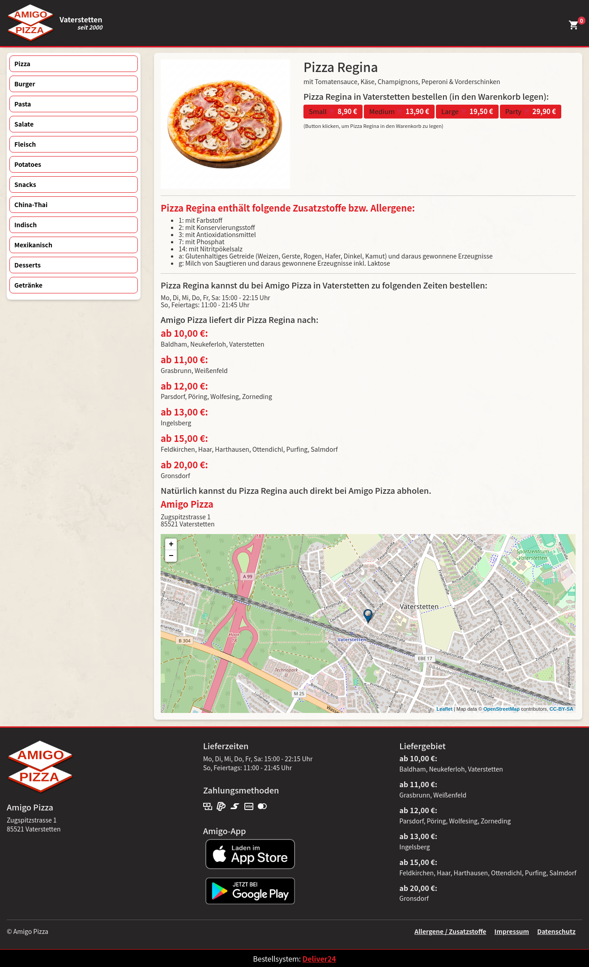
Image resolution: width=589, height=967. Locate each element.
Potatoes (27, 164)
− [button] (171, 556)
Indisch (25, 224)
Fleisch (25, 144)
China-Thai (30, 204)
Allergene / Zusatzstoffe (450, 931)
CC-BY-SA (561, 709)
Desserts (27, 264)
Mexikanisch (33, 244)
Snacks (25, 184)
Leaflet (444, 709)
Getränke (28, 284)
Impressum (512, 931)
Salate (24, 123)
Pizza (22, 63)
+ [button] (171, 544)
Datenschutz (556, 931)
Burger (24, 83)
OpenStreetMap (501, 709)
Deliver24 (319, 958)
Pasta (22, 103)
